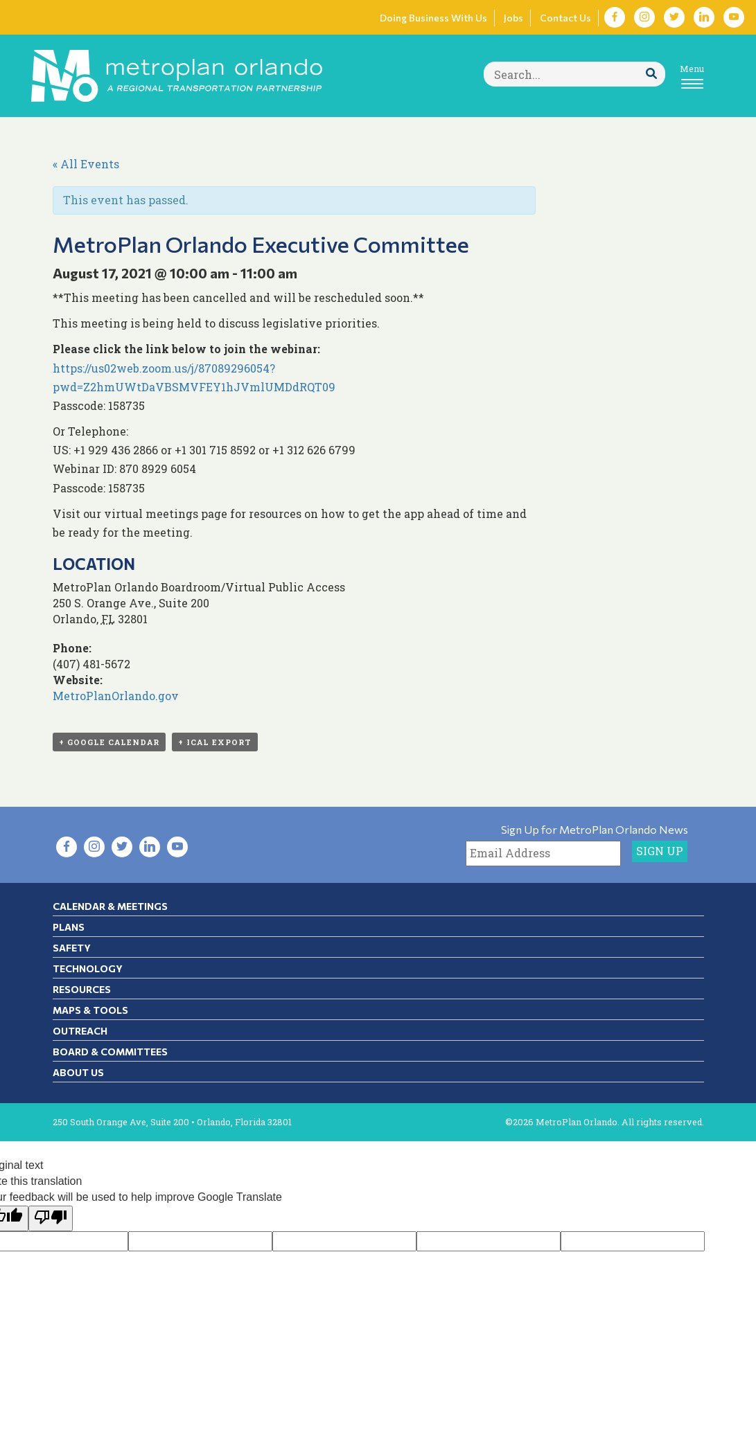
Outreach (80, 1031)
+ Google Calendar (109, 742)
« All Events (86, 164)
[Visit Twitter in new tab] (674, 17)
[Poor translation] (50, 1218)
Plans (69, 927)
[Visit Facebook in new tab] (614, 17)
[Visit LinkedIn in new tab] (704, 17)
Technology (88, 968)
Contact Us (565, 18)
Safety (72, 948)
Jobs (513, 18)
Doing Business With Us (433, 18)
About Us (78, 1072)
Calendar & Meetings (110, 906)
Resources (82, 989)
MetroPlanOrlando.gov (116, 695)
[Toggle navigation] (692, 76)
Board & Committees (110, 1051)
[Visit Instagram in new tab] (644, 17)
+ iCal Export (215, 742)
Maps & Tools (90, 1010)
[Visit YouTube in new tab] (733, 17)
